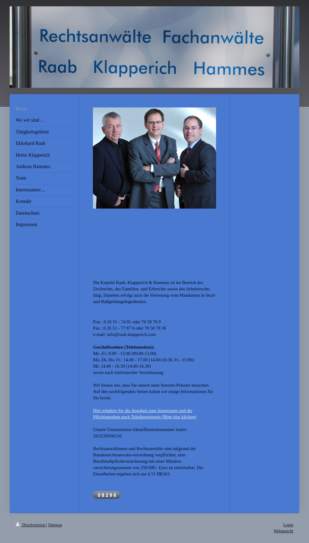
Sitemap (55, 525)
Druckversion (31, 525)
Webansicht (283, 531)
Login (288, 525)
